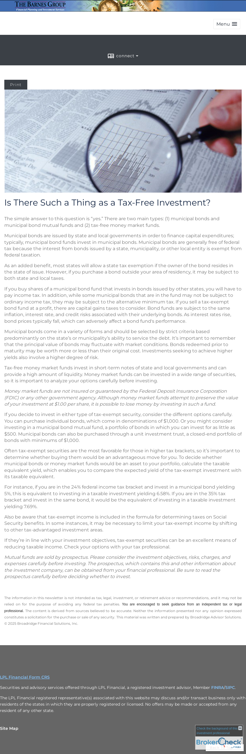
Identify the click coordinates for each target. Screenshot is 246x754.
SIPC (230, 687)
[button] (226, 24)
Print (16, 84)
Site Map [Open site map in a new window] (9, 728)
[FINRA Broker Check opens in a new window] (219, 737)
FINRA (217, 687)
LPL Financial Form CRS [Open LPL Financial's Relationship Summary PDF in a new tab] (25, 677)
